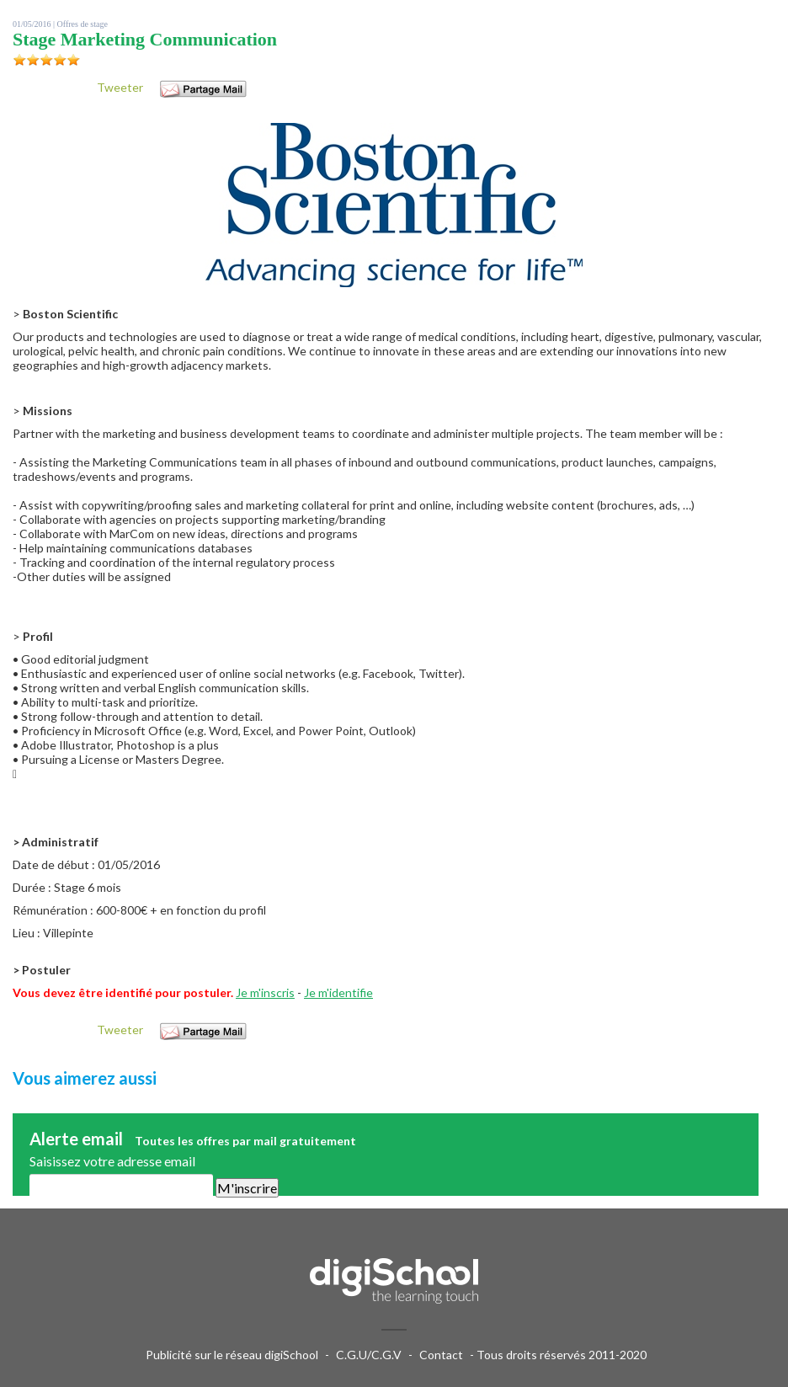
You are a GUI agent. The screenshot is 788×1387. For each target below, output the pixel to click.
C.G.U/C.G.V (369, 1354)
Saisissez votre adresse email (112, 1161)
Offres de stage (82, 24)
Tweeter (120, 87)
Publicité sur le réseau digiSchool (232, 1354)
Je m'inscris (265, 992)
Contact (441, 1354)
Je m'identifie (338, 992)
